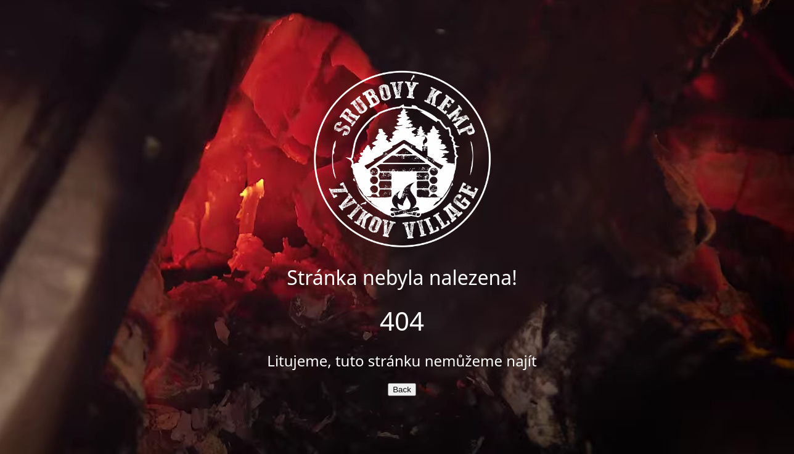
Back (402, 389)
